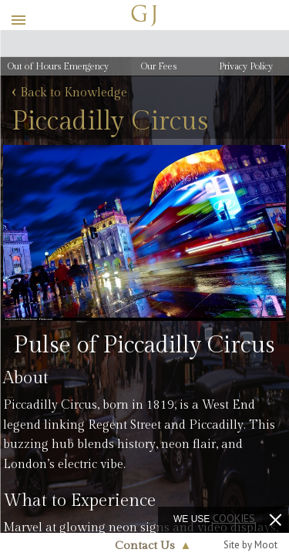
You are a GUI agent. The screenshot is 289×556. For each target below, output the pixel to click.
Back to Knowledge (69, 93)
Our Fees (158, 66)
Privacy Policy (246, 66)
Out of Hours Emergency (58, 66)
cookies (234, 518)
